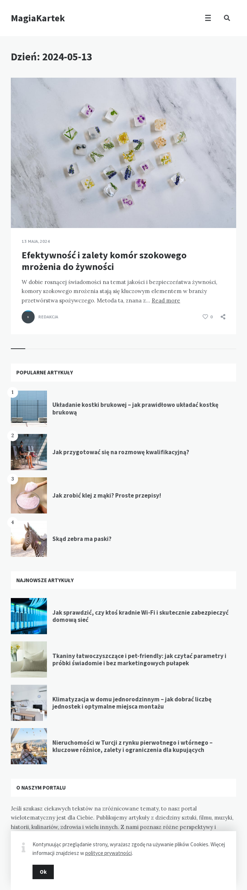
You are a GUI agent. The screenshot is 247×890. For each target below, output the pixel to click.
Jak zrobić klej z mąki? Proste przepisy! (106, 495)
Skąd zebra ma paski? (82, 539)
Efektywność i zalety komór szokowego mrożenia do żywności (104, 260)
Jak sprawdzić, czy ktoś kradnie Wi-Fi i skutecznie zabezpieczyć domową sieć (140, 616)
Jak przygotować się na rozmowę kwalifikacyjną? (120, 452)
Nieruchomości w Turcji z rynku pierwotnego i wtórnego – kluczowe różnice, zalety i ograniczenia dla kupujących (132, 746)
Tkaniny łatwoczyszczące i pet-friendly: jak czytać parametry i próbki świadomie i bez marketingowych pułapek (139, 659)
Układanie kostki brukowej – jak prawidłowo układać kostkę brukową (135, 408)
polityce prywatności (108, 853)
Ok (43, 871)
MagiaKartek (38, 18)
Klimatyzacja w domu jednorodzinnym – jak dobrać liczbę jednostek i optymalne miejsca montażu (132, 702)
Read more (166, 300)
